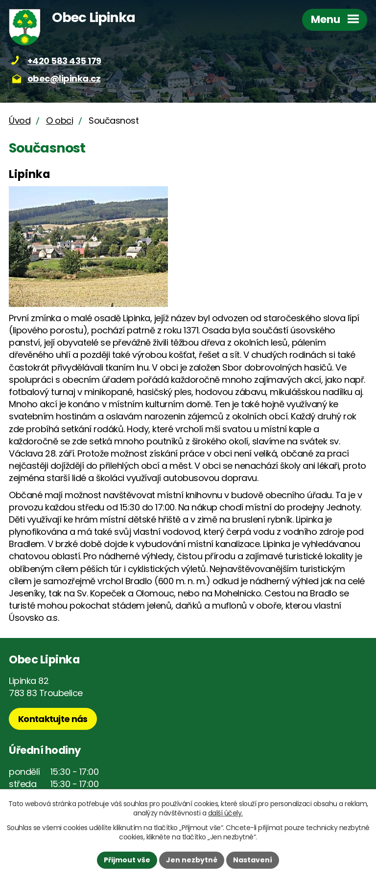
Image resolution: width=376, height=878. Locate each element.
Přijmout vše (127, 860)
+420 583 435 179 (64, 61)
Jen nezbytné (191, 860)
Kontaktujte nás (53, 719)
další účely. (225, 813)
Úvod (19, 120)
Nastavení (252, 860)
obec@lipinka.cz (64, 78)
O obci (59, 120)
